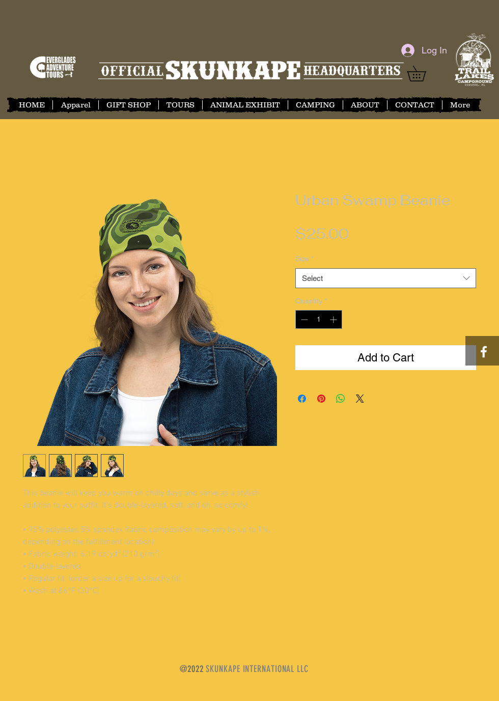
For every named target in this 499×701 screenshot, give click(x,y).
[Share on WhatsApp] (341, 398)
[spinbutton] (319, 319)
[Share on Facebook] (302, 398)
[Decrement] (303, 319)
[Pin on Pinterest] (321, 398)
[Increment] (334, 319)
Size (304, 259)
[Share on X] (360, 398)
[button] (424, 73)
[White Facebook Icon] (483, 351)
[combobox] (385, 278)
